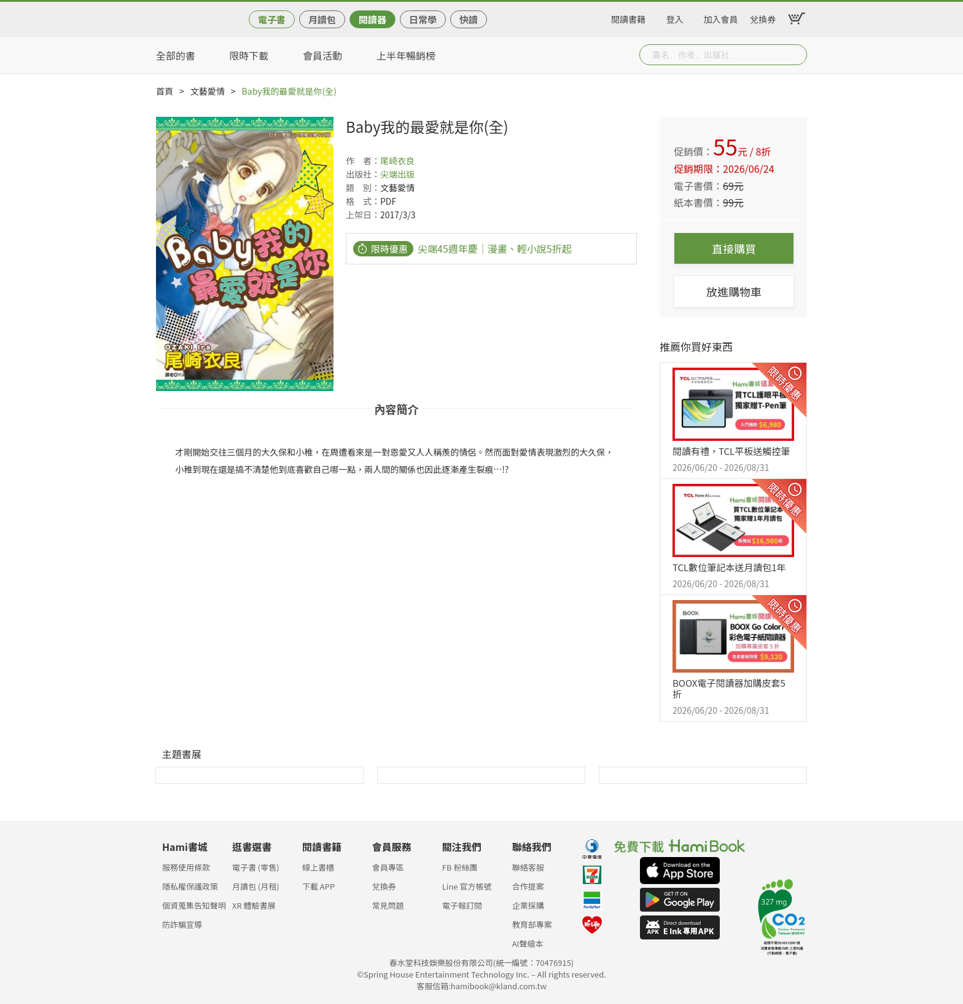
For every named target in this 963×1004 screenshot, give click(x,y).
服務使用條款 (186, 867)
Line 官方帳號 (467, 886)
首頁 (164, 91)
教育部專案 (532, 924)
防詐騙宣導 (182, 924)
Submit (796, 55)
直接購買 (734, 248)
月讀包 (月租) (255, 886)
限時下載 (248, 55)
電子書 (272, 19)
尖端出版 (397, 174)
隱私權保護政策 (190, 886)
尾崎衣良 (397, 160)
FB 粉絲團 (460, 867)
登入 (675, 17)
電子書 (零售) (255, 867)
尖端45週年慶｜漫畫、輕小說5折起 (495, 248)
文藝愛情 (207, 91)
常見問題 (388, 905)
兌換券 (763, 17)
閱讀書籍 (628, 17)
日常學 (423, 19)
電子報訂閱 (462, 905)
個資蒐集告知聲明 (194, 905)
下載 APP (318, 886)
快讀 (468, 19)
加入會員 (721, 17)
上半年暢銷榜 (405, 55)
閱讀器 (372, 19)
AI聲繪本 (528, 943)
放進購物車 (734, 291)
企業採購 (528, 905)
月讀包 (322, 19)
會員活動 (322, 55)
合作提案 (528, 886)
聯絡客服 (528, 867)
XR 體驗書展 (254, 905)
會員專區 (388, 867)
